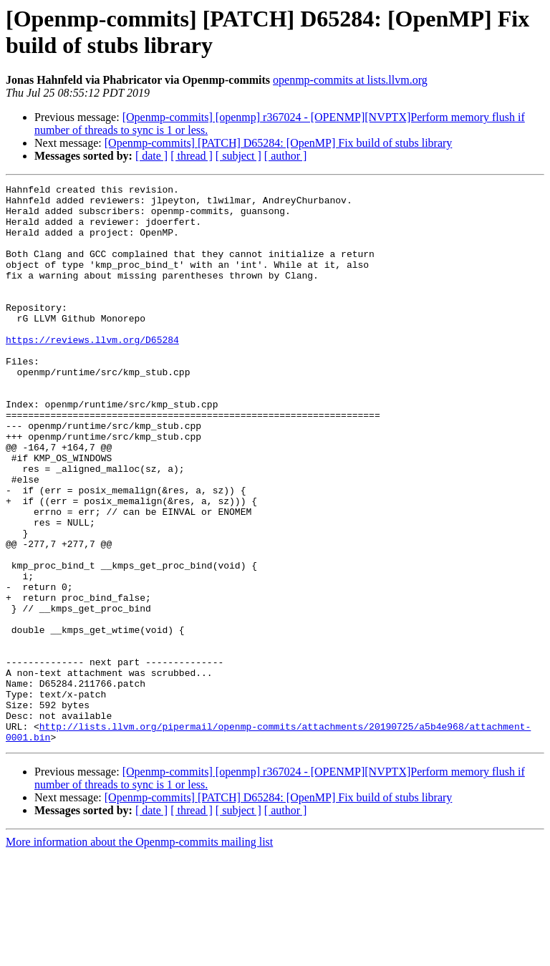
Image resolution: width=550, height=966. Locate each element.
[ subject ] (238, 156)
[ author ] (285, 156)
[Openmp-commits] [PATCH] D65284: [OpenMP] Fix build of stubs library (279, 143)
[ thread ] (191, 156)
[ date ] (151, 156)
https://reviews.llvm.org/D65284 (92, 371)
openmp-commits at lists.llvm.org (350, 80)
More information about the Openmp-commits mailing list (139, 953)
